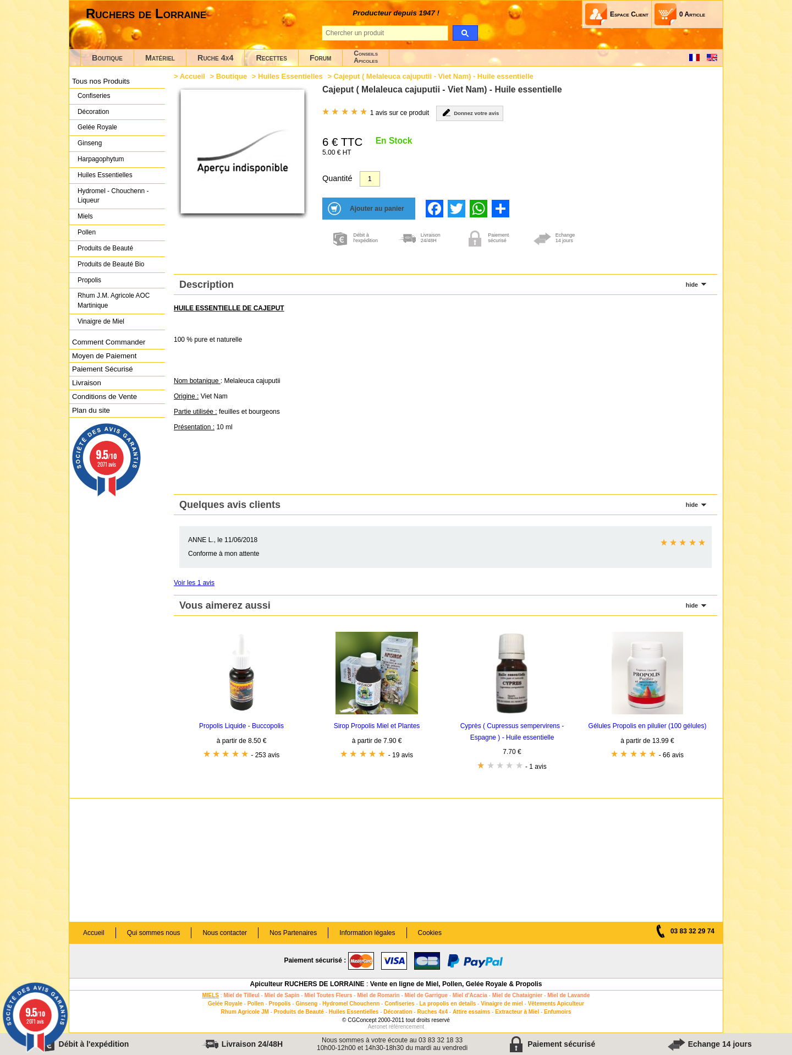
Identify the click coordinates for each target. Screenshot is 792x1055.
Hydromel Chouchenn (351, 1004)
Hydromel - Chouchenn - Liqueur (113, 196)
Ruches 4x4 (432, 1012)
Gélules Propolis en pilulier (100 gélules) (647, 726)
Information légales (367, 933)
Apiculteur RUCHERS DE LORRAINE (307, 984)
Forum (320, 57)
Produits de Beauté (105, 248)
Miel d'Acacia (470, 995)
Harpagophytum (101, 159)
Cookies (430, 933)
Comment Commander (108, 342)
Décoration (93, 112)
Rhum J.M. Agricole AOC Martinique (114, 300)
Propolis (89, 280)
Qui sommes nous (153, 933)
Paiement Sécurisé (102, 369)
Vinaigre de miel (502, 1004)
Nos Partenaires (293, 933)
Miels (85, 216)
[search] (465, 33)
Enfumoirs (557, 1012)
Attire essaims (471, 1012)
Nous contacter (224, 933)
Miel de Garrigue (426, 995)
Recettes (271, 57)
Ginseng (90, 143)
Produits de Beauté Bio (111, 264)
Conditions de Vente (104, 396)
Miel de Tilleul (241, 995)
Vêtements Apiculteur (556, 1004)
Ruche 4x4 (215, 57)
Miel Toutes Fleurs (328, 995)
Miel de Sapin (282, 995)
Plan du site (91, 410)
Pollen (87, 232)
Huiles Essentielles (105, 175)
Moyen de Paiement (104, 356)
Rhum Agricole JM (244, 1012)
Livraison (86, 383)
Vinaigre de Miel (101, 321)
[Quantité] (370, 179)
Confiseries (94, 96)
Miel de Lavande (568, 995)
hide (692, 284)
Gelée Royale (97, 127)
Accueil (192, 76)
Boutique (107, 57)
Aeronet (377, 1027)
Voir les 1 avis (194, 583)
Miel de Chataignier (517, 995)
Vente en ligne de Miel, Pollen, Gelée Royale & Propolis (456, 984)
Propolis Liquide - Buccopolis (241, 726)
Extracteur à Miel (517, 1012)
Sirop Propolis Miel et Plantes (377, 726)
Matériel (160, 57)
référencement (406, 1027)
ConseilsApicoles (366, 57)
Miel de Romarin (378, 995)
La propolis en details (448, 1004)
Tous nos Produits (101, 81)
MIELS (210, 995)
